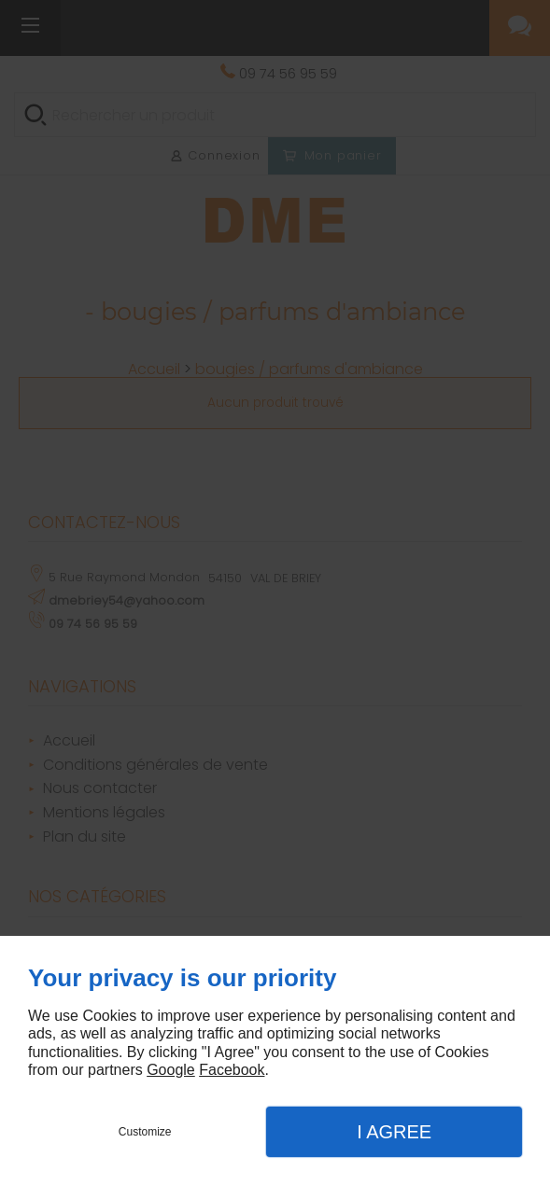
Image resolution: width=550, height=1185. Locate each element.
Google (171, 1070)
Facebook (231, 1070)
